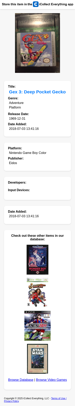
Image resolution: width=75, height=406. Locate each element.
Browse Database (20, 380)
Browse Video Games (51, 380)
